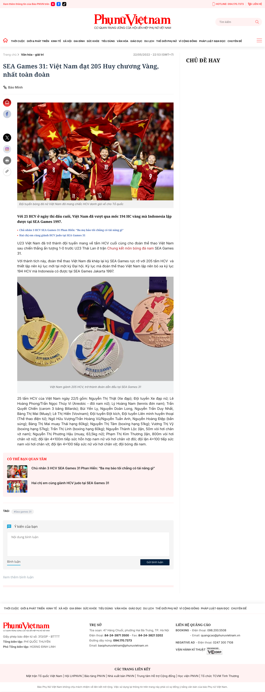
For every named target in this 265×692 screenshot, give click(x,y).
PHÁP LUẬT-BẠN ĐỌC (212, 41)
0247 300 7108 (223, 642)
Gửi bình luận (155, 562)
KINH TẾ (56, 41)
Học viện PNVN (188, 676)
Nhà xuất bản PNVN (121, 676)
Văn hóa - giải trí (32, 54)
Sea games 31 (23, 511)
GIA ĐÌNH (79, 41)
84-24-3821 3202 (150, 635)
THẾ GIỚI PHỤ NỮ (166, 41)
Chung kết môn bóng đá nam (130, 248)
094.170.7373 (122, 640)
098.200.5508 (216, 630)
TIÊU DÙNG (108, 41)
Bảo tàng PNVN (94, 676)
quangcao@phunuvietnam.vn (220, 635)
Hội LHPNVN (73, 676)
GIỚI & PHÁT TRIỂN (38, 41)
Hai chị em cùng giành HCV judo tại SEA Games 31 (52, 235)
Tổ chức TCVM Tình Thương (220, 676)
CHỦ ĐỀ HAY (203, 60)
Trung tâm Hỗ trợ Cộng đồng (156, 676)
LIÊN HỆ (255, 4)
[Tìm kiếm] (238, 22)
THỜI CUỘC (18, 41)
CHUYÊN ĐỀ (234, 41)
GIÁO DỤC (136, 41)
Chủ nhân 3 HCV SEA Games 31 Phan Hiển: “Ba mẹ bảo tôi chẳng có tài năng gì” (71, 230)
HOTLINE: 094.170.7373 (228, 4)
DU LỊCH (149, 41)
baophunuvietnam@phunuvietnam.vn (123, 645)
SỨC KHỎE (93, 41)
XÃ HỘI (67, 41)
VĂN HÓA (122, 41)
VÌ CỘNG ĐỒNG (188, 41)
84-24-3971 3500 (116, 635)
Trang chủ (10, 54)
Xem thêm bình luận (18, 577)
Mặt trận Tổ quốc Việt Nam (44, 676)
